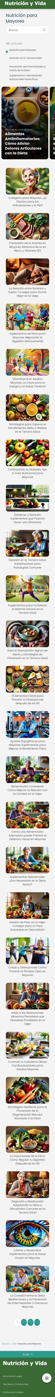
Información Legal (12, 1376)
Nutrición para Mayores (21, 50)
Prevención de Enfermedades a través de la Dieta (26, 68)
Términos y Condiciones (15, 1384)
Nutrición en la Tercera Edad (24, 58)
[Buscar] (43, 29)
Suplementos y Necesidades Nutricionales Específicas (24, 77)
